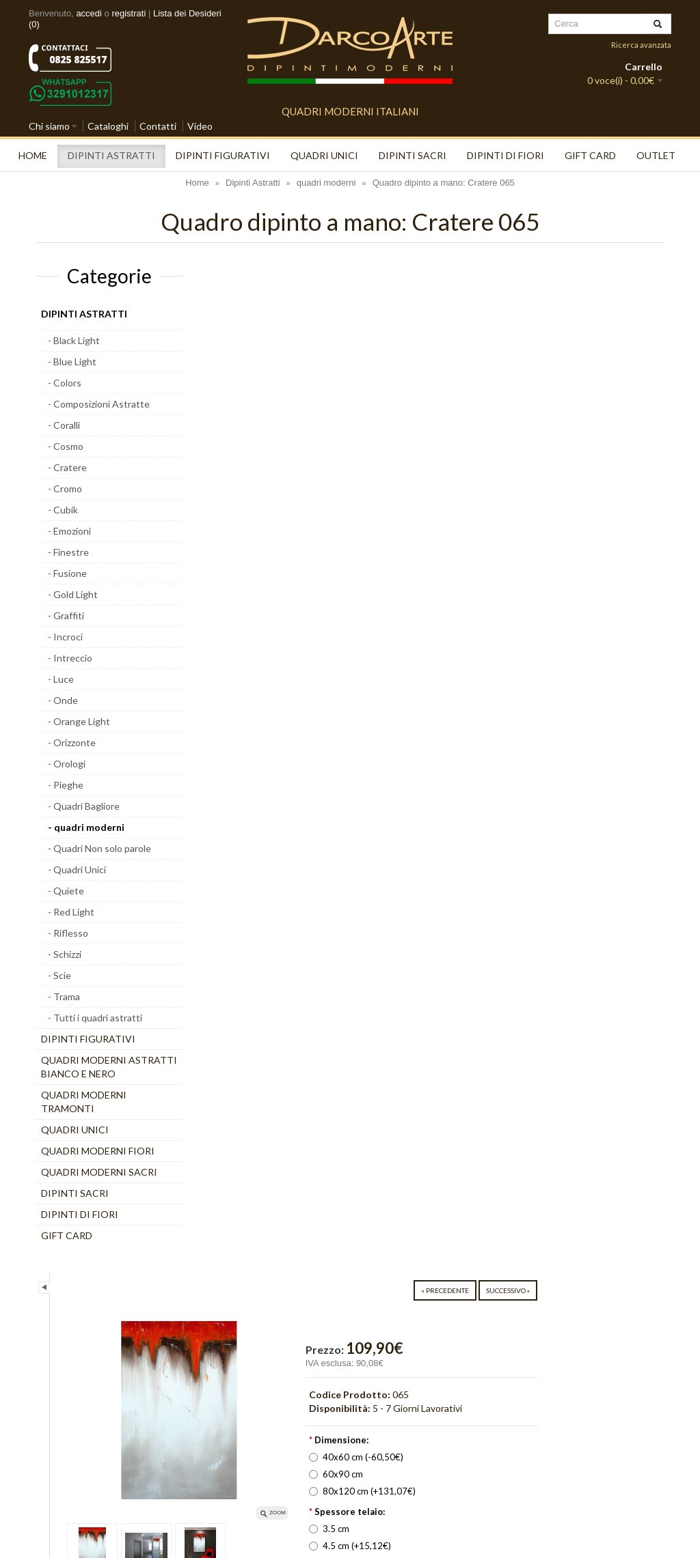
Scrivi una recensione (491, 708)
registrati (128, 13)
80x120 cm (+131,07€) (499, 481)
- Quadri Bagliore (84, 806)
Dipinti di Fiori (505, 155)
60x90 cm (473, 464)
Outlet (655, 155)
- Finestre (68, 552)
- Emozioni (69, 531)
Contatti (157, 126)
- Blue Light (72, 361)
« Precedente (572, 281)
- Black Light (74, 340)
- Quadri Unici (77, 869)
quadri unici (324, 155)
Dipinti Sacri (412, 155)
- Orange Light (79, 721)
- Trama (64, 996)
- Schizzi (64, 954)
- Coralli (64, 425)
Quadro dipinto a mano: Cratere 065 (444, 183)
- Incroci (65, 636)
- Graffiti (66, 615)
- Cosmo (65, 446)
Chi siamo (49, 126)
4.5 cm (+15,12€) (487, 535)
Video (200, 126)
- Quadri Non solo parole (99, 848)
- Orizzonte (72, 742)
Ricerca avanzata (641, 44)
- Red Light (71, 912)
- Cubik (63, 509)
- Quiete (66, 890)
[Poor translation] (50, 1336)
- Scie (59, 975)
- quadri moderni (86, 827)
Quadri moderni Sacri (99, 1172)
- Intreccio (70, 658)
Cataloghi (108, 126)
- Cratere (67, 467)
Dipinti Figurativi (223, 155)
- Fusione (67, 573)
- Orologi (66, 763)
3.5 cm (466, 518)
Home (32, 155)
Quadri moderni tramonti (83, 1101)
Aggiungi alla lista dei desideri (510, 666)
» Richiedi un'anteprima (553, 639)
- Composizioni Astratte (99, 404)
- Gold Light (73, 594)
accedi (89, 13)
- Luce (61, 679)
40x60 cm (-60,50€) (493, 447)
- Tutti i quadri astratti (95, 1017)
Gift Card (590, 155)
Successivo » (635, 281)
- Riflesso (68, 933)
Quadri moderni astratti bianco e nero (109, 1066)
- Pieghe (65, 785)
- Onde (63, 700)
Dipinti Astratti (111, 155)
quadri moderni (326, 183)
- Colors (64, 382)
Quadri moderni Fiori (97, 1151)
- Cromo (65, 488)
